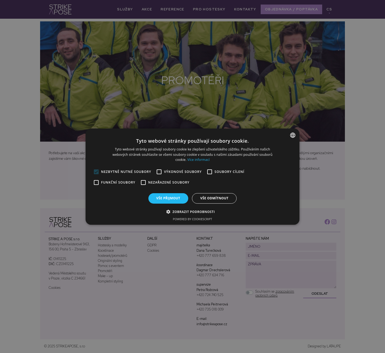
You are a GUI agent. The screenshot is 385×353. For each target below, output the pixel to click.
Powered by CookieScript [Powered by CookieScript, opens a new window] (192, 219)
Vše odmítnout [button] (214, 198)
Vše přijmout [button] (168, 198)
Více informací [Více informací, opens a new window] (198, 159)
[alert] (192, 176)
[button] (192, 211)
